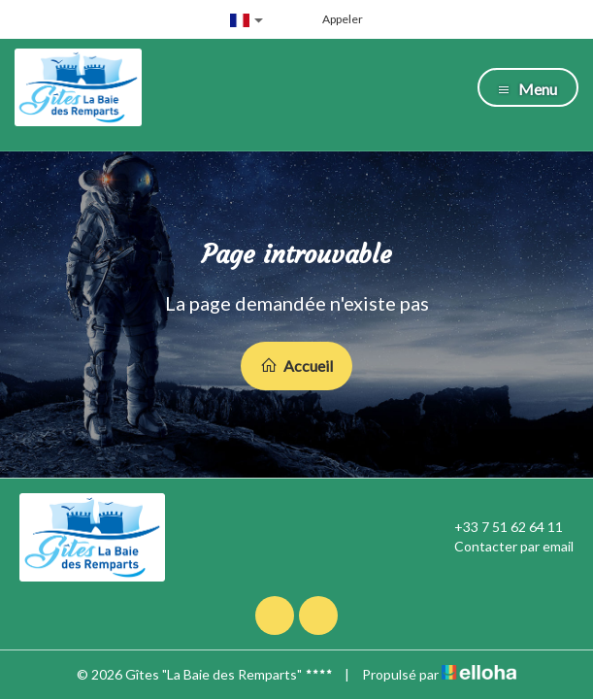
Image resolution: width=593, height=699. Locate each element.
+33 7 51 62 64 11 (497, 527)
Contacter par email (503, 546)
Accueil (296, 365)
